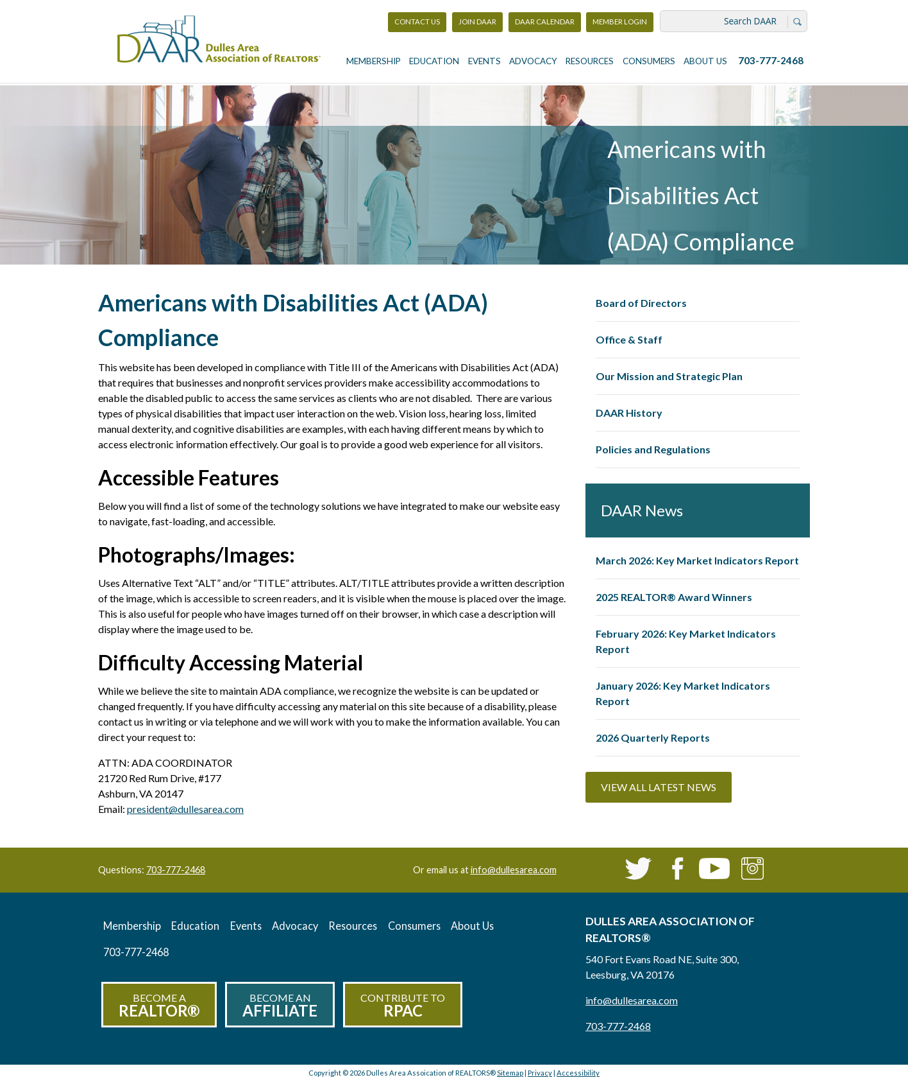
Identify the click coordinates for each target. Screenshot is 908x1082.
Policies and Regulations (653, 449)
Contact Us (417, 21)
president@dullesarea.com (185, 809)
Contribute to (402, 1005)
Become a (159, 1005)
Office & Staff (629, 339)
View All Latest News (658, 787)
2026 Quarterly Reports (653, 737)
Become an (279, 1005)
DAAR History (629, 412)
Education (434, 61)
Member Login (619, 24)
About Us (705, 61)
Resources (590, 61)
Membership (373, 61)
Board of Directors (641, 303)
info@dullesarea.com (514, 869)
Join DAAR (477, 21)
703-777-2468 (770, 60)
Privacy (540, 1073)
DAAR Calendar (545, 21)
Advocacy (533, 61)
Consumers (649, 61)
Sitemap (510, 1073)
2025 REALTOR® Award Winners (674, 597)
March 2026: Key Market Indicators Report (697, 560)
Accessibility (578, 1073)
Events (484, 61)
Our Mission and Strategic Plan (669, 376)
